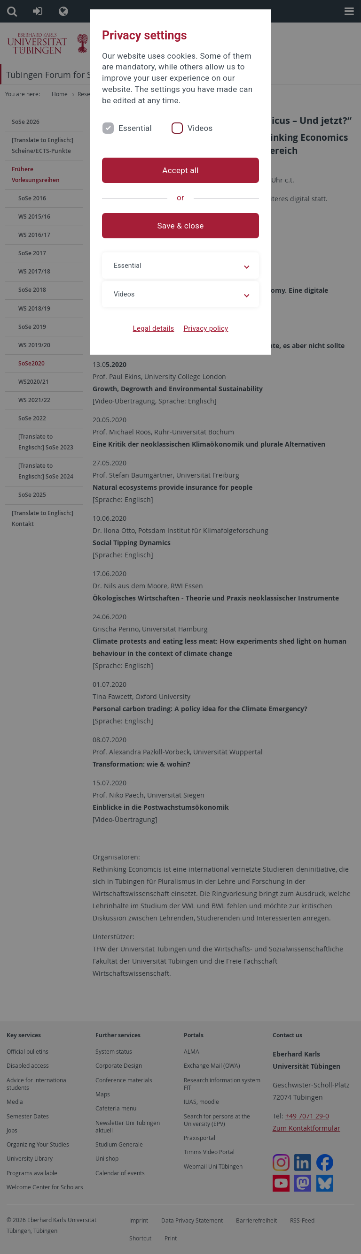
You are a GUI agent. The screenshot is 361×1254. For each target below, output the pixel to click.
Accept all (180, 170)
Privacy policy (205, 328)
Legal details (153, 328)
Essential (135, 128)
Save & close (180, 225)
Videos (200, 128)
